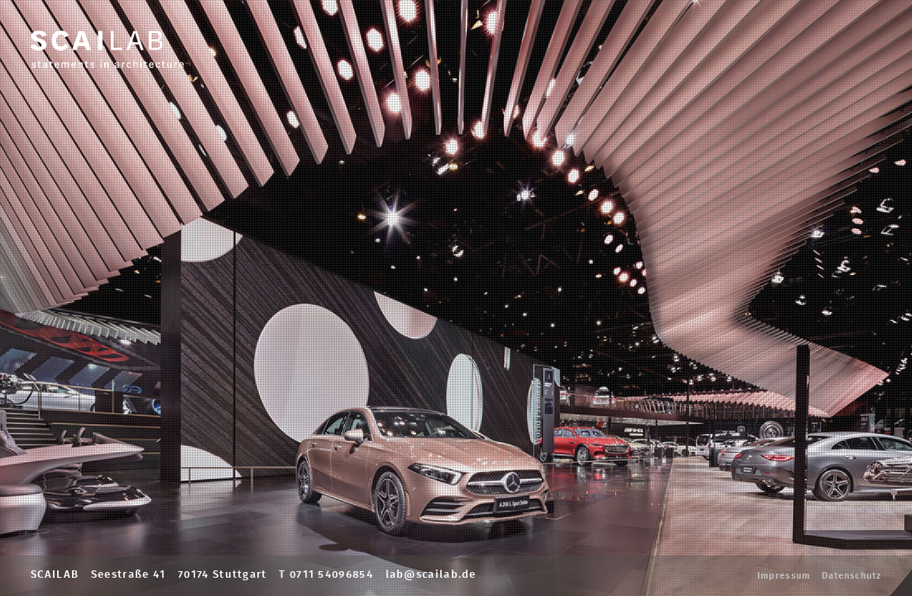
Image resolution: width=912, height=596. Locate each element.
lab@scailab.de (431, 575)
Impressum (783, 576)
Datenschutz (851, 576)
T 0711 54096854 (326, 575)
